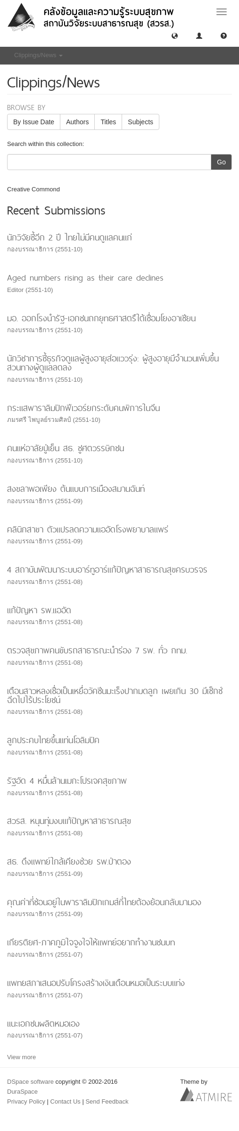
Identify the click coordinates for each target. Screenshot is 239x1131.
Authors (77, 122)
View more (21, 1057)
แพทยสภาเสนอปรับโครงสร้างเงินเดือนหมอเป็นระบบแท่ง (96, 983)
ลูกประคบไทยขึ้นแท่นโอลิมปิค (53, 740)
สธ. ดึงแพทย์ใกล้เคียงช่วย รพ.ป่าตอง (69, 861)
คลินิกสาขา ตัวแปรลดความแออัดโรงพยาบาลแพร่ (87, 529)
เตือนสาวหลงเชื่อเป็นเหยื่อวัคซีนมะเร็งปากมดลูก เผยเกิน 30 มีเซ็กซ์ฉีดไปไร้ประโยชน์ (115, 695)
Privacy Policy (26, 1101)
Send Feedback (106, 1101)
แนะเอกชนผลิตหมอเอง (43, 1023)
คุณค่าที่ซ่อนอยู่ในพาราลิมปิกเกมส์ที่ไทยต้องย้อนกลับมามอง (104, 902)
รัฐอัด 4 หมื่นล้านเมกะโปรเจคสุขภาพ (67, 780)
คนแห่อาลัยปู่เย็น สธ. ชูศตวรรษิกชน (65, 448)
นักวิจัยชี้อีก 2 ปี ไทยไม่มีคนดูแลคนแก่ (69, 237)
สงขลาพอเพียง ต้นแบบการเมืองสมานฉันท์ (76, 488)
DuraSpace (22, 1091)
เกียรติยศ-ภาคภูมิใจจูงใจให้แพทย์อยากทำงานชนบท (91, 942)
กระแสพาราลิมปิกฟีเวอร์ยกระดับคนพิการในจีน (83, 408)
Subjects (140, 122)
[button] (174, 35)
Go (221, 162)
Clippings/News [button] (38, 55)
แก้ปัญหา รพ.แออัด (39, 610)
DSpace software (30, 1081)
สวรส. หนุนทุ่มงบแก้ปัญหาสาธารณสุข (69, 821)
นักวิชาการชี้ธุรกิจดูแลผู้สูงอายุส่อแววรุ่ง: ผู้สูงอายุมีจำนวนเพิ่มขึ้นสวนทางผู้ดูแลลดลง (113, 363)
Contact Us (65, 1101)
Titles (108, 122)
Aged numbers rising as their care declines (85, 277)
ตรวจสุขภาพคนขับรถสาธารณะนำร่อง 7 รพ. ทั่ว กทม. (97, 650)
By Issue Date (33, 122)
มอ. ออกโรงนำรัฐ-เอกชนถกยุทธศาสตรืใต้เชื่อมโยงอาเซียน (101, 318)
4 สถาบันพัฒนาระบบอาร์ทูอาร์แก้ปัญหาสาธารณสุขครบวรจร (107, 569)
